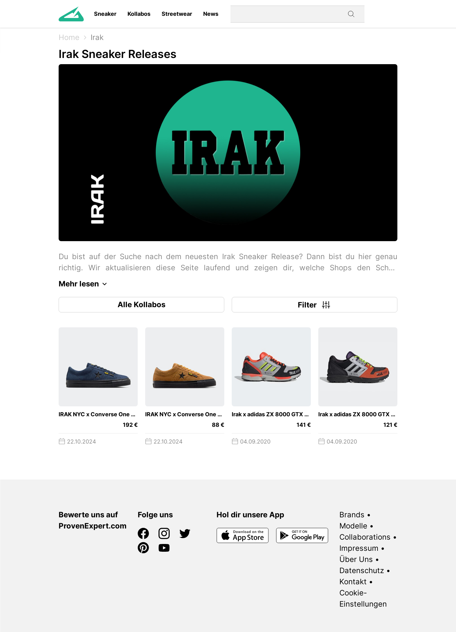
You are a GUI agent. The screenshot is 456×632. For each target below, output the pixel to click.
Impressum (358, 548)
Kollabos (138, 14)
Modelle (353, 525)
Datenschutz (361, 570)
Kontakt (353, 581)
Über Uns (356, 559)
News (210, 14)
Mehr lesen (84, 283)
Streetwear (177, 14)
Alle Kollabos (141, 304)
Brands (351, 514)
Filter (315, 304)
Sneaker (105, 14)
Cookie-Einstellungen (363, 598)
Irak (97, 37)
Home (69, 37)
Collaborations (365, 537)
